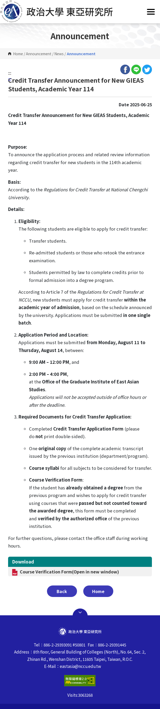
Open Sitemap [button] (80, 612)
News (59, 53)
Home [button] (98, 591)
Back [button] (62, 591)
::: (9, 73)
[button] (80, 11)
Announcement (38, 53)
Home (18, 53)
